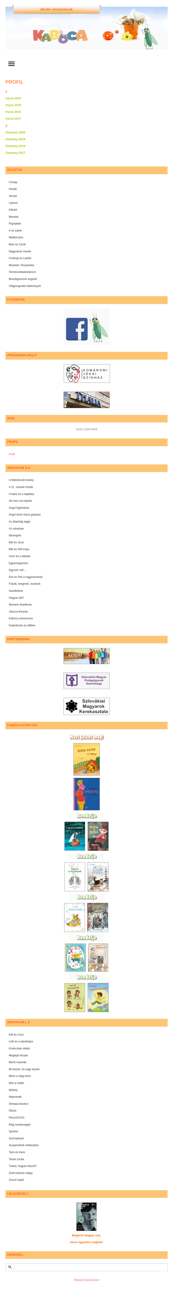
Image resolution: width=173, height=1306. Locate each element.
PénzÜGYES (16, 1117)
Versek (13, 196)
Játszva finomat (18, 611)
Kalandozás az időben (22, 625)
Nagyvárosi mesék (20, 251)
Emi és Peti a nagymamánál (25, 577)
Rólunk (78, 1280)
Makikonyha (16, 237)
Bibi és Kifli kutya (19, 549)
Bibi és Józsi (16, 542)
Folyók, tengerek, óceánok (25, 583)
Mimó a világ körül (20, 1076)
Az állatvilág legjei (19, 521)
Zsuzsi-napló (16, 1179)
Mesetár (13, 216)
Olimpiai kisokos (18, 1103)
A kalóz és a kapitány (21, 494)
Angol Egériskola (19, 507)
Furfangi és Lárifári (20, 258)
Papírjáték (15, 223)
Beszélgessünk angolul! (23, 279)
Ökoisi (12, 1110)
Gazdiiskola (16, 590)
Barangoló (15, 535)
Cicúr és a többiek (19, 556)
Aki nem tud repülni (20, 500)
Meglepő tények (18, 1055)
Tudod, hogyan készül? (23, 1166)
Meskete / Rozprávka (21, 265)
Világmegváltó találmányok (25, 286)
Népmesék (15, 1096)
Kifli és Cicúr (16, 1034)
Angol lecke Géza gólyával (25, 514)
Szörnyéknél (16, 1138)
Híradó (13, 189)
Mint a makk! (16, 1083)
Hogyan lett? (16, 597)
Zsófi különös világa (20, 1173)
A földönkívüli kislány (21, 480)
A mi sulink (15, 230)
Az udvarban (16, 528)
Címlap (13, 182)
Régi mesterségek (20, 1124)
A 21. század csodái (21, 487)
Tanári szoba (16, 1159)
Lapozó (13, 202)
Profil (12, 454)
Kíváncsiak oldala (19, 1048)
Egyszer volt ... (18, 570)
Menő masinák (17, 1062)
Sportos (13, 1131)
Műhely (13, 1090)
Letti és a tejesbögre (21, 1041)
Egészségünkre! (18, 563)
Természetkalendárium (22, 272)
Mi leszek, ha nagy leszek (24, 1069)
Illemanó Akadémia (20, 604)
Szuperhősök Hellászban (24, 1145)
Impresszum (91, 1280)
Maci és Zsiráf (17, 244)
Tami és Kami (17, 1152)
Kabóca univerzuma (21, 618)
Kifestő (13, 209)
